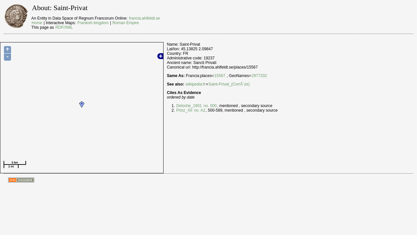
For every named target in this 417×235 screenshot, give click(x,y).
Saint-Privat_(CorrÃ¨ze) (229, 84)
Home (37, 23)
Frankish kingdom (92, 23)
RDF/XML (64, 27)
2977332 (259, 75)
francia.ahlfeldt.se (144, 18)
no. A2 (199, 110)
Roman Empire (125, 23)
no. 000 (209, 105)
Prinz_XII (184, 110)
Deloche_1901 (189, 105)
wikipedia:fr (196, 84)
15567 (219, 75)
